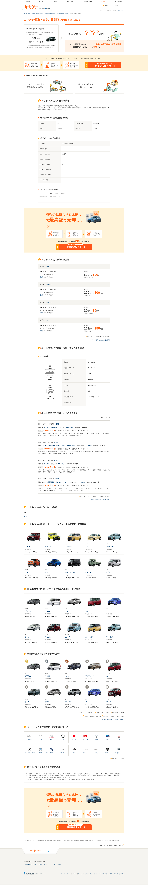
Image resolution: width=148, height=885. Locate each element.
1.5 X (47, 266)
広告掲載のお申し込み (119, 873)
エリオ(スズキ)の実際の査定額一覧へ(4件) (98, 336)
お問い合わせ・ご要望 (107, 873)
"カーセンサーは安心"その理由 (85, 873)
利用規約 (74, 873)
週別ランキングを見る (103, 712)
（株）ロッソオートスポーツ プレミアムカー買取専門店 (59, 445)
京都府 (41, 331)
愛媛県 (41, 277)
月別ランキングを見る (118, 712)
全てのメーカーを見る (118, 759)
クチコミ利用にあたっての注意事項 (100, 340)
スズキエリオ (69, 427)
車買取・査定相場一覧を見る (93, 716)
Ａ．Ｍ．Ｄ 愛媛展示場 (50, 427)
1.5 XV (25, 516)
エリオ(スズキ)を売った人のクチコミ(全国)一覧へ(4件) (95, 496)
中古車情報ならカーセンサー (30, 864)
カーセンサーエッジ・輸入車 (54, 864)
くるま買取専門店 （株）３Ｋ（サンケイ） (56, 482)
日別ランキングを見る (87, 712)
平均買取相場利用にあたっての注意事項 (113, 719)
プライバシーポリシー (65, 873)
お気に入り (118, 5)
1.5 (47, 320)
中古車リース (42, 864)
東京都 (41, 313)
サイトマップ (121, 10)
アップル (46, 463)
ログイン (107, 5)
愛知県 (41, 295)
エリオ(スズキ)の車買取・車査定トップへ (111, 845)
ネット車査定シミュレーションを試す (113, 716)
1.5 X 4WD (49, 284)
